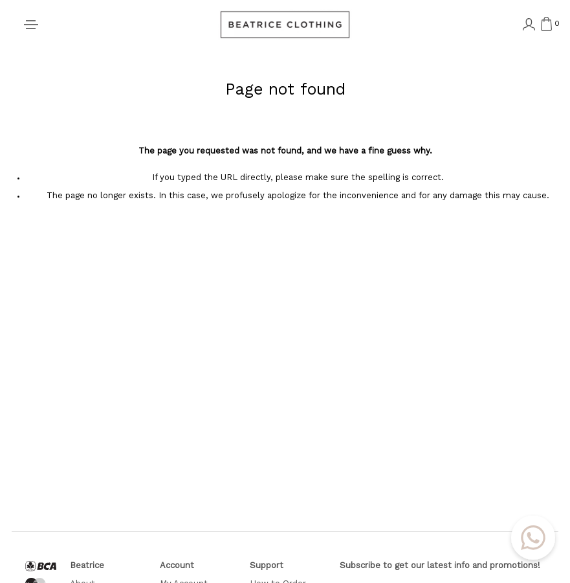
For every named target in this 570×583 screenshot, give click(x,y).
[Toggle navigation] (31, 24)
